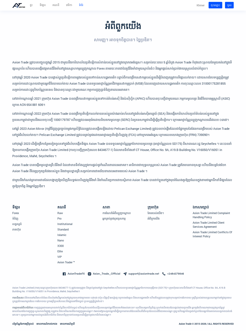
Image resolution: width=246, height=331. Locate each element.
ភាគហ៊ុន (16, 229)
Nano (60, 240)
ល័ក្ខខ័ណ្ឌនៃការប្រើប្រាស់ (23, 323)
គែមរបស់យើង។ (156, 213)
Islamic (61, 235)
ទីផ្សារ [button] (43, 5)
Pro (59, 218)
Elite (60, 251)
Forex (15, 213)
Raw (60, 213)
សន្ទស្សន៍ (17, 224)
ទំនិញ (15, 218)
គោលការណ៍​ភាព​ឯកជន (46, 323)
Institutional (64, 224)
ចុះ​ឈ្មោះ (215, 5)
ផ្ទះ (31, 5)
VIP (59, 257)
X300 (60, 246)
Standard (63, 229)
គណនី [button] (55, 5)
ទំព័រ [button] (81, 5)
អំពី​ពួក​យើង (154, 218)
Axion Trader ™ (66, 262)
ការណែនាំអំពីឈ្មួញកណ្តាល (116, 213)
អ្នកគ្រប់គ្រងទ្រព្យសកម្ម (114, 218)
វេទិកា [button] (69, 5)
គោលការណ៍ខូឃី (67, 323)
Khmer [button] (200, 5)
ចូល (229, 5)
